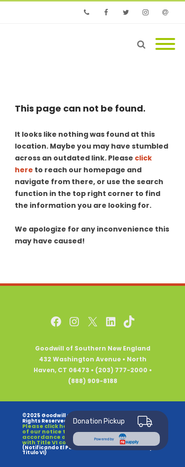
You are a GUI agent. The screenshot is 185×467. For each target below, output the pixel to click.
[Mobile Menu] (165, 44)
